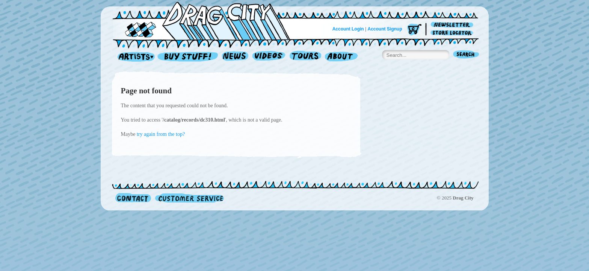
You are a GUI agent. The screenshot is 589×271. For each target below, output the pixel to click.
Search (466, 55)
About (341, 57)
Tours (305, 57)
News (235, 57)
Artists (134, 57)
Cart (414, 30)
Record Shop (188, 57)
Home (205, 20)
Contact (133, 197)
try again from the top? (161, 134)
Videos (269, 57)
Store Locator (453, 33)
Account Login (348, 29)
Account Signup (385, 29)
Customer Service (189, 197)
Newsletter (453, 25)
